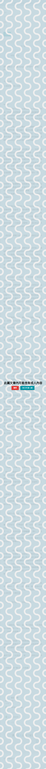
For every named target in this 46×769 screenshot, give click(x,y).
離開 (15, 388)
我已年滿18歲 (27, 388)
